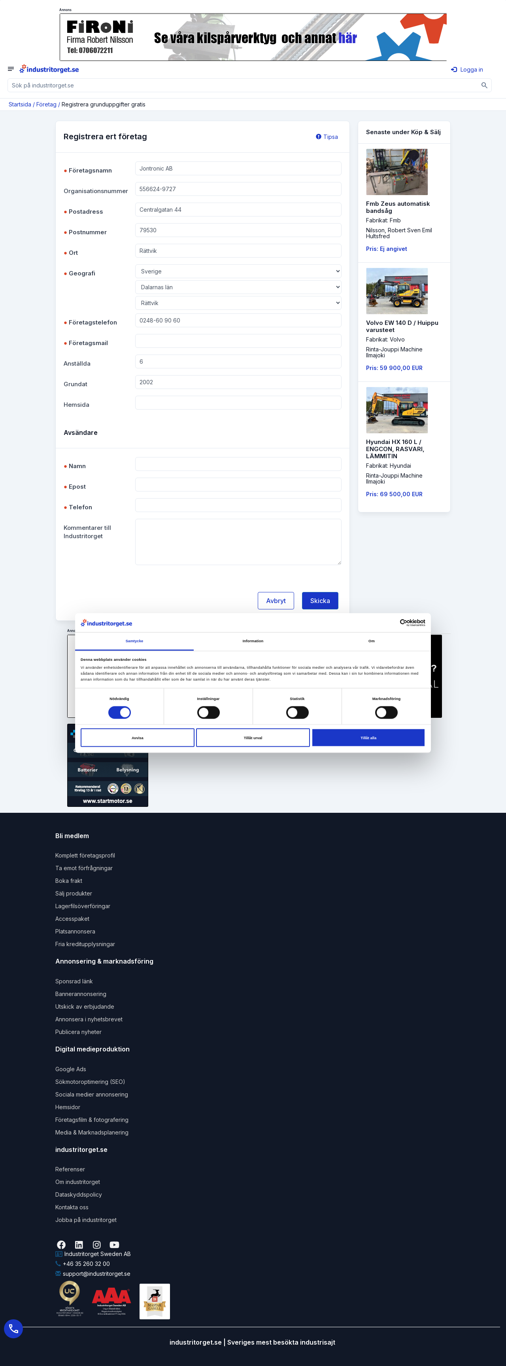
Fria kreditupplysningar (85, 944)
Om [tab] (371, 641)
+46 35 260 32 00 (82, 1263)
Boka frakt (68, 880)
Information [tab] (253, 641)
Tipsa (327, 136)
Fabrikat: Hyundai (388, 465)
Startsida (20, 104)
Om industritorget (77, 1181)
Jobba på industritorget (86, 1219)
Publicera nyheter (78, 1031)
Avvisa (137, 738)
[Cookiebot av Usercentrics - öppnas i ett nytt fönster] (390, 622)
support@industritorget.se (92, 1273)
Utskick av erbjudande (84, 1006)
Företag (46, 104)
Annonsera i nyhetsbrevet (89, 1019)
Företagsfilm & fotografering (91, 1119)
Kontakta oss (72, 1207)
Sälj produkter (73, 893)
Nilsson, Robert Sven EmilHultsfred (399, 233)
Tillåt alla (368, 738)
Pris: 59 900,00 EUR (394, 367)
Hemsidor (67, 1107)
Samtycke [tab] (134, 641)
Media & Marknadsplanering (91, 1132)
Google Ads (70, 1069)
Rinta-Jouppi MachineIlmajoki (394, 352)
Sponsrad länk (74, 981)
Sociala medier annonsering (91, 1094)
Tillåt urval (253, 738)
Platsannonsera (75, 931)
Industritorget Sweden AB (93, 1253)
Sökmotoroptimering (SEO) (90, 1081)
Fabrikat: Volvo (385, 339)
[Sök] (484, 85)
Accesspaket (72, 918)
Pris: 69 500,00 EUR (394, 494)
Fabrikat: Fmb (383, 220)
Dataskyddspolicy (78, 1194)
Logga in (467, 69)
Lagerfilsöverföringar (82, 906)
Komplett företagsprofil (85, 855)
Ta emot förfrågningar (84, 868)
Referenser (70, 1169)
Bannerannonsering (80, 993)
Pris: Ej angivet (386, 248)
